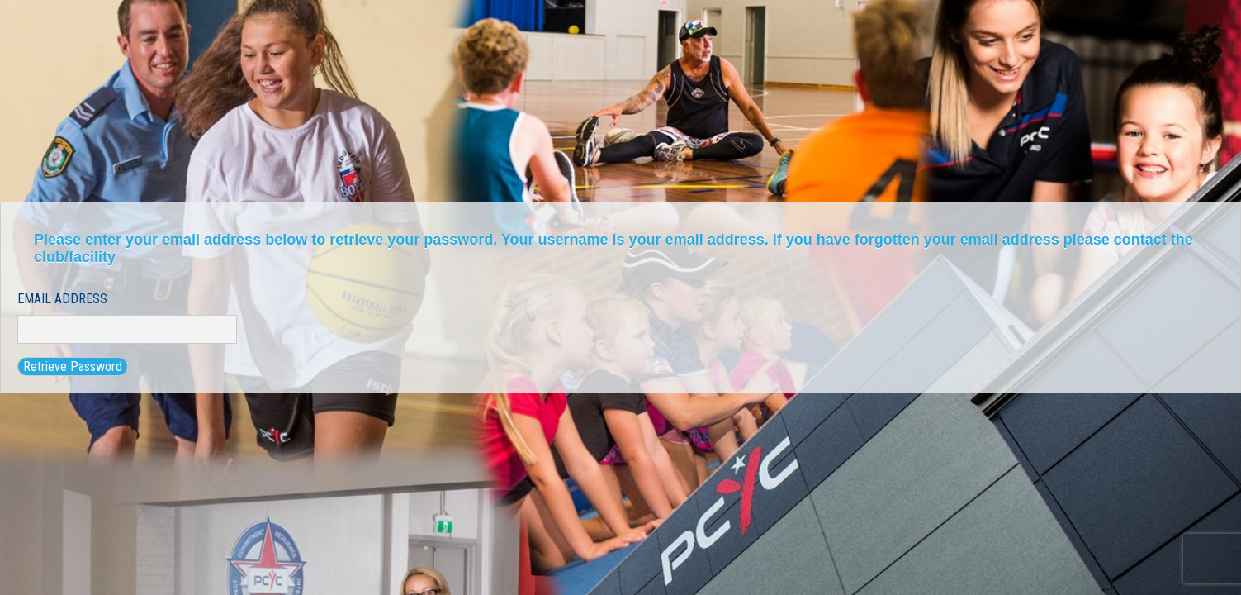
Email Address (62, 299)
